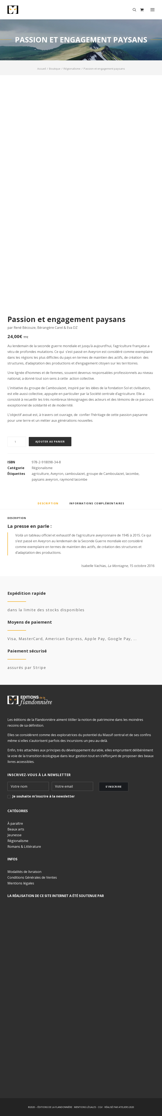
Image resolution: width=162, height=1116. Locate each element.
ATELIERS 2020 (126, 1107)
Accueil (41, 68)
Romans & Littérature (24, 846)
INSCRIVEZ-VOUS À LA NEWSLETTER (39, 775)
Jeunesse (14, 835)
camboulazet (75, 473)
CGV (100, 1107)
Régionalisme (72, 68)
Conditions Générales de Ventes (32, 877)
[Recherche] (132, 10)
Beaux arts (15, 829)
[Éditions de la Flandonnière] (25, 10)
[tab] (97, 505)
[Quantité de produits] (16, 442)
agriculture (40, 473)
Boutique (54, 68)
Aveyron (56, 473)
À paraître (15, 823)
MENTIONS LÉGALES (85, 1107)
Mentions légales (20, 883)
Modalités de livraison (24, 871)
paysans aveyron (45, 479)
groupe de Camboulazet (105, 473)
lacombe (132, 473)
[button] (152, 9)
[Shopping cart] (140, 10)
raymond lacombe (73, 479)
